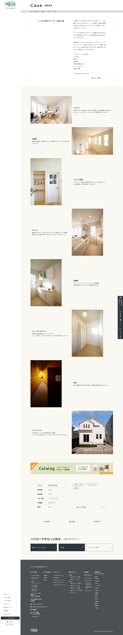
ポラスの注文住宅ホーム (36, 11)
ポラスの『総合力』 (35, 575)
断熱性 (45, 577)
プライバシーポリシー (37, 604)
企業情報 (34, 609)
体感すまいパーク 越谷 (75, 585)
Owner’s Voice (88, 580)
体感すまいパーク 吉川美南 (76, 590)
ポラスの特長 (33, 572)
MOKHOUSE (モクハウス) (59, 582)
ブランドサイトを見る (99, 547)
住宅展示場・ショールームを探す (99, 572)
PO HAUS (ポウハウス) (58, 575)
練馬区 (96, 605)
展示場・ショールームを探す (43, 547)
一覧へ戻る (71, 521)
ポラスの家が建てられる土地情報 (36, 599)
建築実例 (6, 610)
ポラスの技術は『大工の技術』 (34, 586)
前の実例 (46, 521)
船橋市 (96, 601)
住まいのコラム (88, 590)
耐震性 (45, 575)
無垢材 (76, 488)
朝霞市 (96, 592)
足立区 (96, 608)
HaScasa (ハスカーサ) (58, 580)
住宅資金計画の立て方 (88, 587)
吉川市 (96, 583)
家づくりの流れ (88, 578)
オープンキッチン (92, 484)
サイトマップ (35, 616)
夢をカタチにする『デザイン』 (35, 578)
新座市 (96, 590)
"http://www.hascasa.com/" (81, 73)
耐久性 (45, 580)
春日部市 (97, 581)
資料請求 (71, 547)
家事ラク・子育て (79, 484)
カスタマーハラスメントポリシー (40, 607)
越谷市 (96, 578)
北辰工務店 (56, 577)
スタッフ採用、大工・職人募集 (36, 613)
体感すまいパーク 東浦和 (75, 583)
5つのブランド (56, 572)
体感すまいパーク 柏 (74, 579)
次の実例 (97, 521)
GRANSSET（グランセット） (60, 584)
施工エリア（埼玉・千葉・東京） (35, 595)
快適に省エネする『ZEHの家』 (35, 590)
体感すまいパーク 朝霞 (75, 588)
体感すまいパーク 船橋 (75, 577)
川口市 (96, 588)
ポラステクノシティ (73, 592)
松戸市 (96, 599)
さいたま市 (97, 585)
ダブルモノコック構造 (36, 593)
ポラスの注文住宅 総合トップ (38, 567)
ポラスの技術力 (46, 572)
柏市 (96, 596)
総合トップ (6, 594)
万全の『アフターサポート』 (36, 582)
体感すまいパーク (73, 572)
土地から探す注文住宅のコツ (88, 583)
